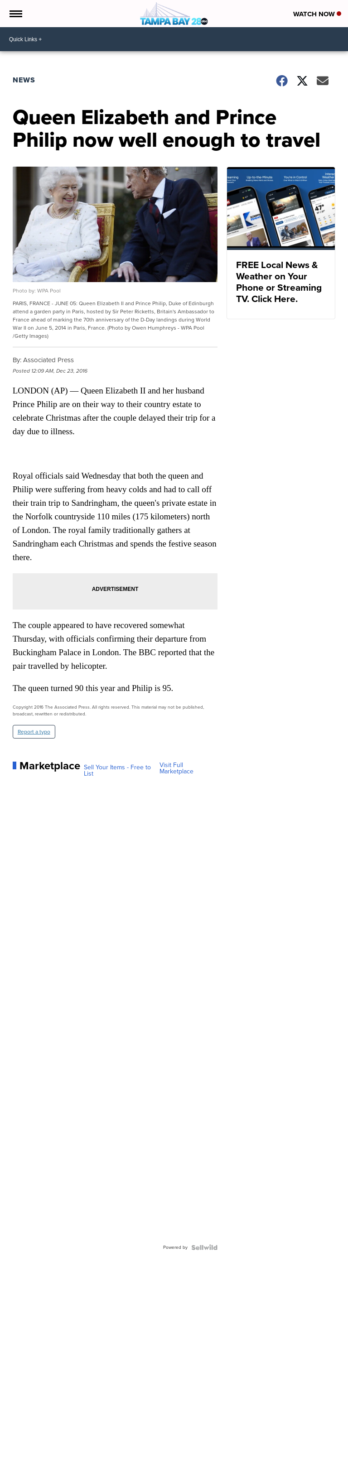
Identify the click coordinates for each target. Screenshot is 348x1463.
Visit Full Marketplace (176, 768)
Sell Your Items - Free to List (117, 770)
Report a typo (34, 732)
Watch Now (317, 14)
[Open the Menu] (15, 13)
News (24, 80)
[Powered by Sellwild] (204, 1247)
